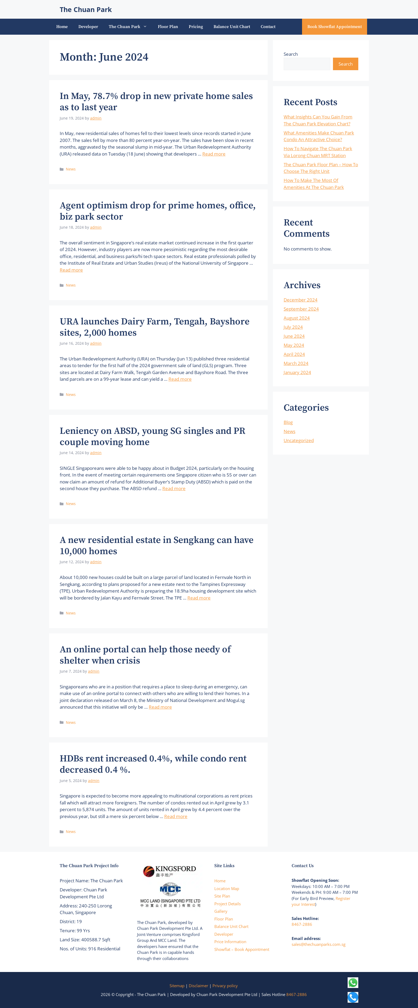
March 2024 (296, 363)
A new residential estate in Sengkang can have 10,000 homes (157, 545)
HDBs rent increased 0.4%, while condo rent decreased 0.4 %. (153, 764)
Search (291, 54)
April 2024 (294, 354)
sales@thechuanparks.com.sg (318, 944)
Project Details (227, 903)
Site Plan (222, 896)
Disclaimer (198, 985)
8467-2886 (302, 924)
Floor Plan (168, 26)
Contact (268, 26)
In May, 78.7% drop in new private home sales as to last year (156, 101)
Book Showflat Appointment (334, 26)
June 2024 (294, 336)
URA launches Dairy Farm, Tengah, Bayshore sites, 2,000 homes (155, 327)
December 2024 (300, 300)
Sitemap (177, 985)
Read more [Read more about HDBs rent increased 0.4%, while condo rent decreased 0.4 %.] (175, 816)
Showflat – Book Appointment (241, 949)
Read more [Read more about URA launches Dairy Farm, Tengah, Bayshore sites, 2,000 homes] (180, 379)
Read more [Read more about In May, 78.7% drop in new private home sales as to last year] (214, 154)
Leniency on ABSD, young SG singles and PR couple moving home (152, 436)
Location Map (226, 888)
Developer (88, 26)
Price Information (230, 941)
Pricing (196, 26)
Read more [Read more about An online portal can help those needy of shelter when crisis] (160, 707)
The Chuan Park (86, 9)
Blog (288, 422)
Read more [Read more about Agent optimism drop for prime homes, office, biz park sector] (71, 270)
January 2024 (297, 372)
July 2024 (293, 327)
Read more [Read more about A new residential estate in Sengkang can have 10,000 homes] (199, 598)
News (71, 169)
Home (62, 26)
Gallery (220, 911)
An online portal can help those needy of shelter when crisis (145, 655)
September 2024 (301, 309)
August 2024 (297, 318)
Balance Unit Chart (232, 26)
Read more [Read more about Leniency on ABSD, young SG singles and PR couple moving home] (174, 488)
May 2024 (294, 345)
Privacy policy (225, 985)
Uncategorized (299, 440)
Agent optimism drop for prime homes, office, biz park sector (158, 211)
